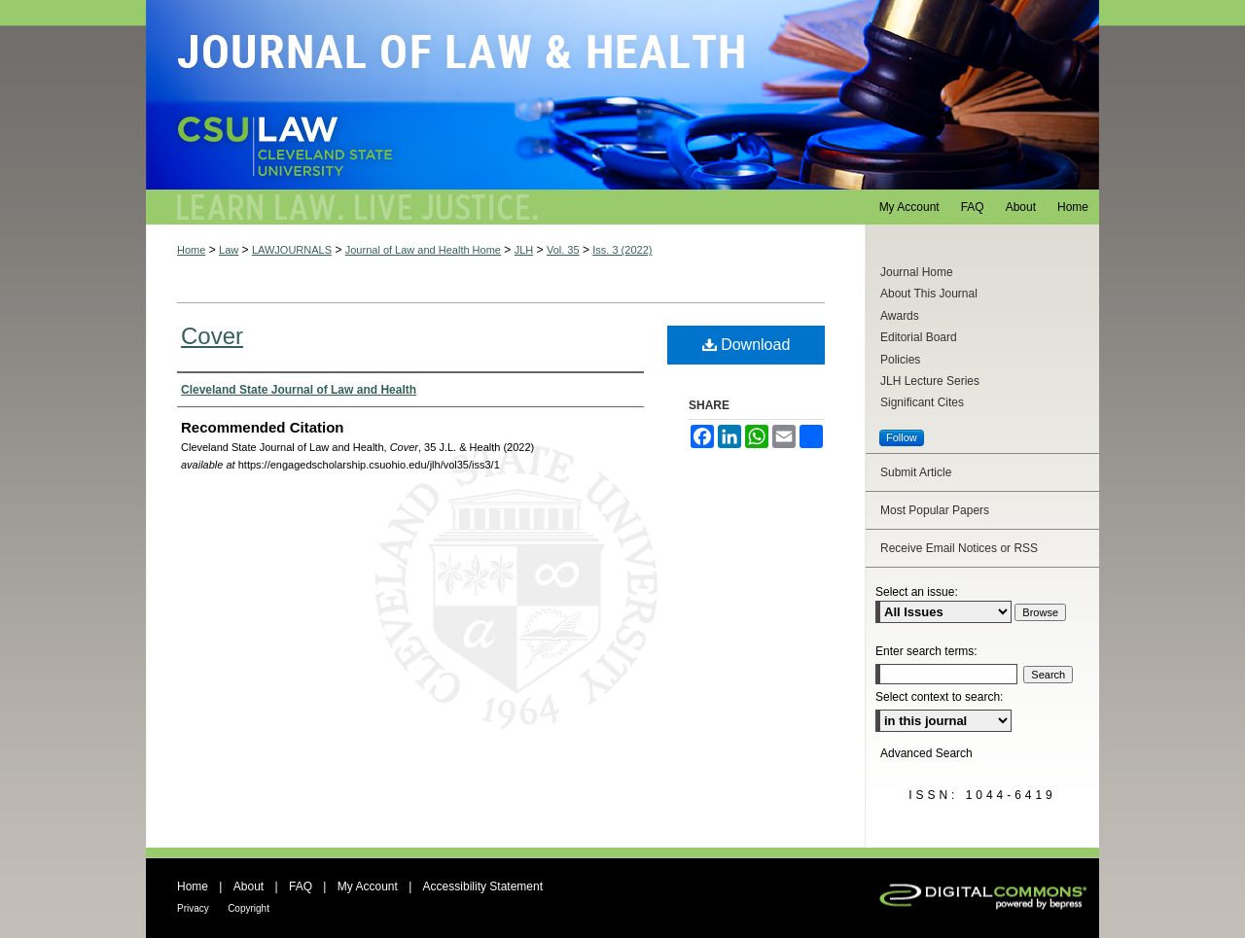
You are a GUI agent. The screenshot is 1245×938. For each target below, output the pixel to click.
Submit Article (915, 472)
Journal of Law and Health (622, 95)
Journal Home (916, 272)
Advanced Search (926, 753)
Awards (899, 316)
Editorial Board (918, 337)
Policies (900, 359)
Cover (212, 336)
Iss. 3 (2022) (622, 250)
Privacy (193, 908)
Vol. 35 (563, 250)
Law (228, 250)
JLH (524, 250)
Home (191, 250)
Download (746, 344)
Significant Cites (922, 402)
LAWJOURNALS (292, 250)
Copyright (248, 908)
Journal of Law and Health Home (423, 250)
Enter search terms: (926, 651)
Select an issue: (916, 592)
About (248, 886)
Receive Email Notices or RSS (959, 548)
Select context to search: (939, 697)
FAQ (300, 886)
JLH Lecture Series (929, 381)
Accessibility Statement (483, 886)
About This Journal (929, 293)
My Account (368, 886)
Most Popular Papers (934, 510)
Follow (901, 437)
